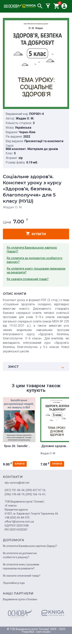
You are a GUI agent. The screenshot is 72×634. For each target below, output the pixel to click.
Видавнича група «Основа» (20, 599)
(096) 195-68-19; (15, 494)
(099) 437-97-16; (36, 490)
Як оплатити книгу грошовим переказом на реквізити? (36, 270)
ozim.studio (43, 631)
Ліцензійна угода (14, 582)
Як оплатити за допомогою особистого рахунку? (34, 260)
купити (36, 233)
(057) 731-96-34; (15, 490)
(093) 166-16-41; (36, 494)
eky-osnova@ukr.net (17, 482)
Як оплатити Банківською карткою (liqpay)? (32, 249)
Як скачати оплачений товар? (28, 279)
